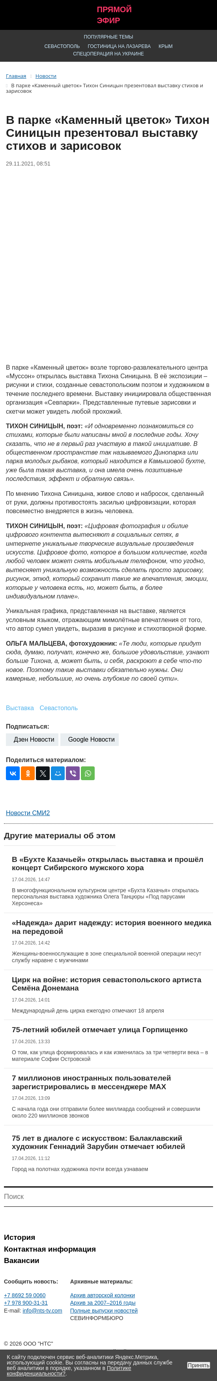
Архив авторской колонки (102, 1295)
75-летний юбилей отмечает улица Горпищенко (100, 1030)
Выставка (20, 708)
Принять (199, 1365)
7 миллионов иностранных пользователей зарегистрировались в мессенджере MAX (91, 1082)
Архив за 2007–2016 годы (103, 1303)
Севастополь (62, 46)
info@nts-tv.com (42, 1310)
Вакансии (21, 1260)
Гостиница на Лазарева (119, 46)
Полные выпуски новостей (104, 1310)
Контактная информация (50, 1249)
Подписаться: (27, 726)
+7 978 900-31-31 (26, 1303)
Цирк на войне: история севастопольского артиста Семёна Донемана (106, 984)
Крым (166, 46)
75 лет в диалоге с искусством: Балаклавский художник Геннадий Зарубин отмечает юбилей (98, 1142)
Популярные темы (108, 37)
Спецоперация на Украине (108, 54)
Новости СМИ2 (28, 813)
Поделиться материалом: (46, 760)
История (19, 1237)
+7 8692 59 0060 (25, 1295)
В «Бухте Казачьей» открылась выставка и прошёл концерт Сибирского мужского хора (108, 863)
